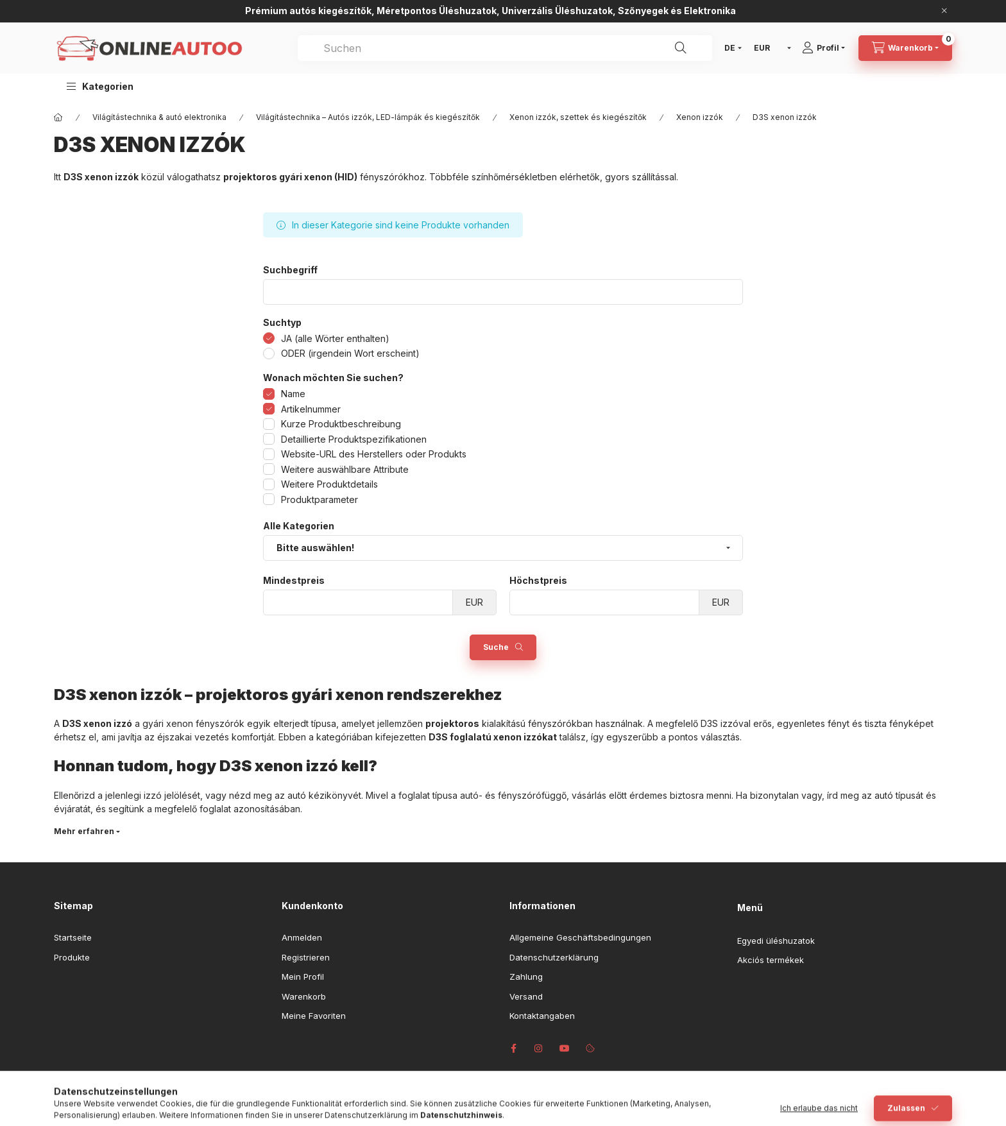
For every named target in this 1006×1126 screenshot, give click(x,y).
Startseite (73, 937)
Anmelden (302, 937)
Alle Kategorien (298, 526)
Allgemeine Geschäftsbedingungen (580, 937)
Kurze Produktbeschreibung (341, 423)
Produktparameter (319, 499)
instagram (539, 1048)
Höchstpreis (538, 581)
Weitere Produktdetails (329, 484)
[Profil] (827, 48)
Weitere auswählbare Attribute (345, 469)
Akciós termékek (770, 960)
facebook (513, 1048)
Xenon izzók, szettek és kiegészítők (578, 117)
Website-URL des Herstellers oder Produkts (373, 453)
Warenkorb (304, 996)
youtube (564, 1048)
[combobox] (505, 48)
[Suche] (680, 48)
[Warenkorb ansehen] (905, 48)
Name (293, 393)
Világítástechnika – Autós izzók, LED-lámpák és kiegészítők (368, 117)
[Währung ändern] (769, 48)
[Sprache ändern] (730, 48)
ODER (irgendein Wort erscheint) (350, 353)
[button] (100, 86)
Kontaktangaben (542, 1016)
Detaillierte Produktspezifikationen (354, 439)
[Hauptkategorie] (58, 117)
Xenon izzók (699, 117)
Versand (526, 996)
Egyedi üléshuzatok (776, 940)
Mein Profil (303, 976)
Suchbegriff (290, 270)
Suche (496, 647)
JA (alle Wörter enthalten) (335, 338)
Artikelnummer (311, 409)
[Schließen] (944, 11)
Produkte (72, 957)
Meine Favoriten (314, 1016)
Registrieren (306, 957)
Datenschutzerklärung (554, 957)
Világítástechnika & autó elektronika (159, 117)
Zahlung (526, 976)
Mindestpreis (294, 581)
